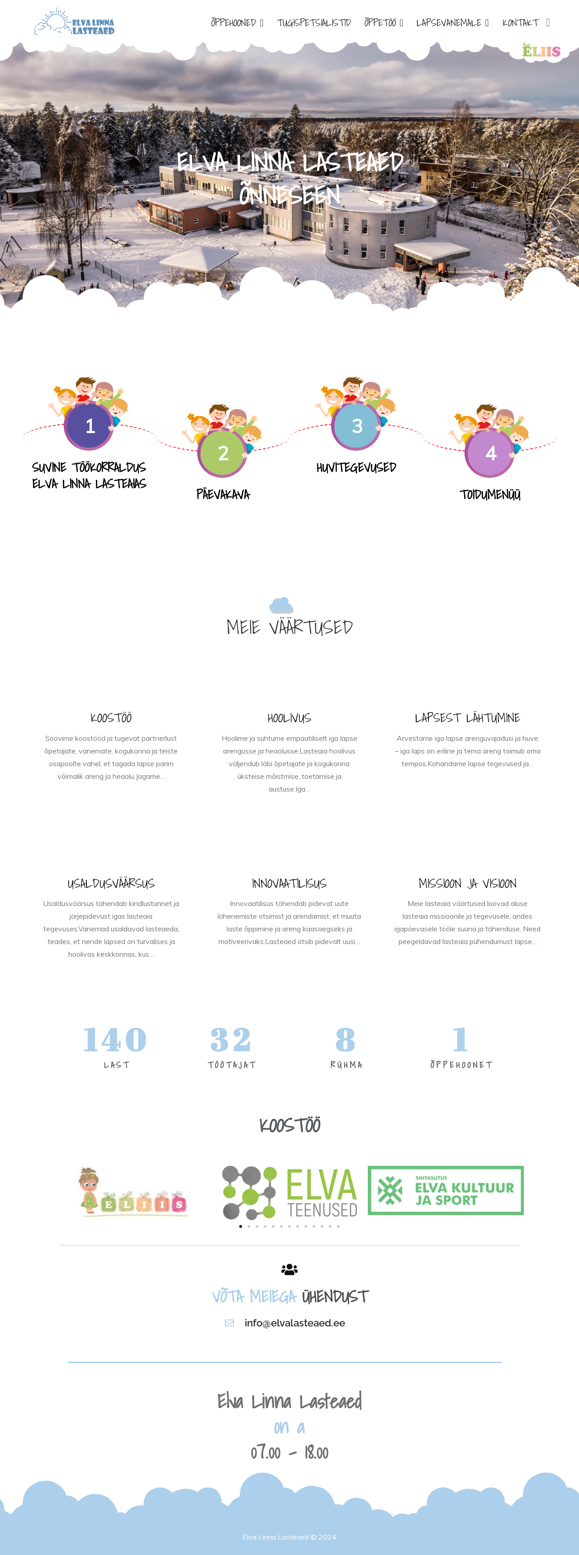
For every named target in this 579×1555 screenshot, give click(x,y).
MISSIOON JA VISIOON (468, 883)
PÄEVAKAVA (222, 494)
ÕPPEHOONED (233, 22)
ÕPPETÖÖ (380, 22)
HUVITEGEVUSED (356, 467)
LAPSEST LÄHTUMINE (467, 717)
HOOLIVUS (289, 717)
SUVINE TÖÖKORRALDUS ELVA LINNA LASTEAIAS (89, 475)
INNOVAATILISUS (289, 883)
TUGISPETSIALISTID (314, 22)
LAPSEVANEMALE (449, 22)
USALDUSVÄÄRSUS (111, 883)
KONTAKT (520, 22)
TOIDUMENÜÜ (490, 494)
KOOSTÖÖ (111, 717)
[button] (240, 1226)
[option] (289, 176)
